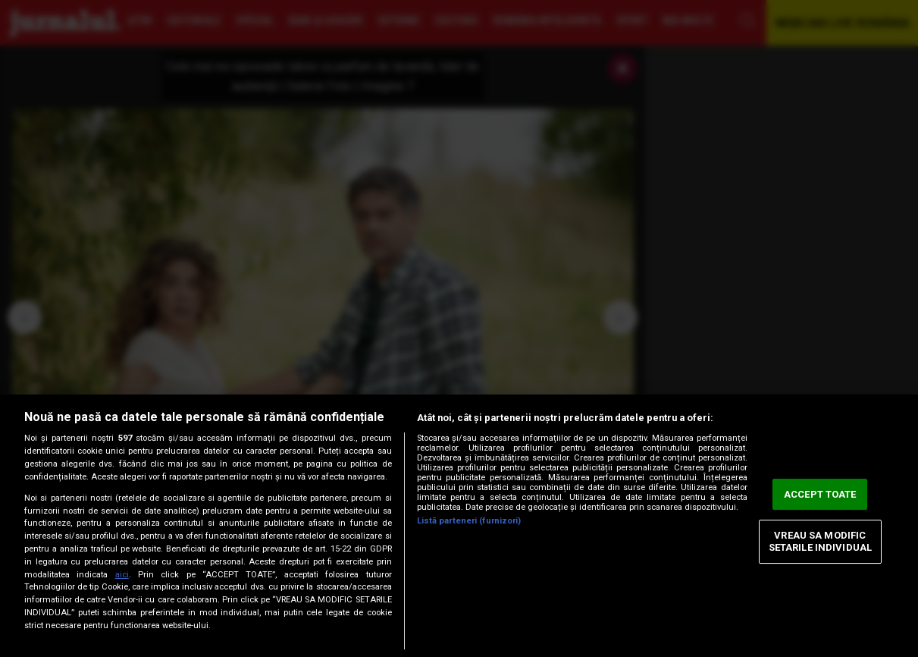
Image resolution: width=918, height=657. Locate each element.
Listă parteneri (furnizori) (469, 521)
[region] (459, 526)
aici (122, 575)
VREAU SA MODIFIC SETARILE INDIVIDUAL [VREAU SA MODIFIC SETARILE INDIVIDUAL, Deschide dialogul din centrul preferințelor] (820, 542)
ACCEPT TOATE (820, 494)
